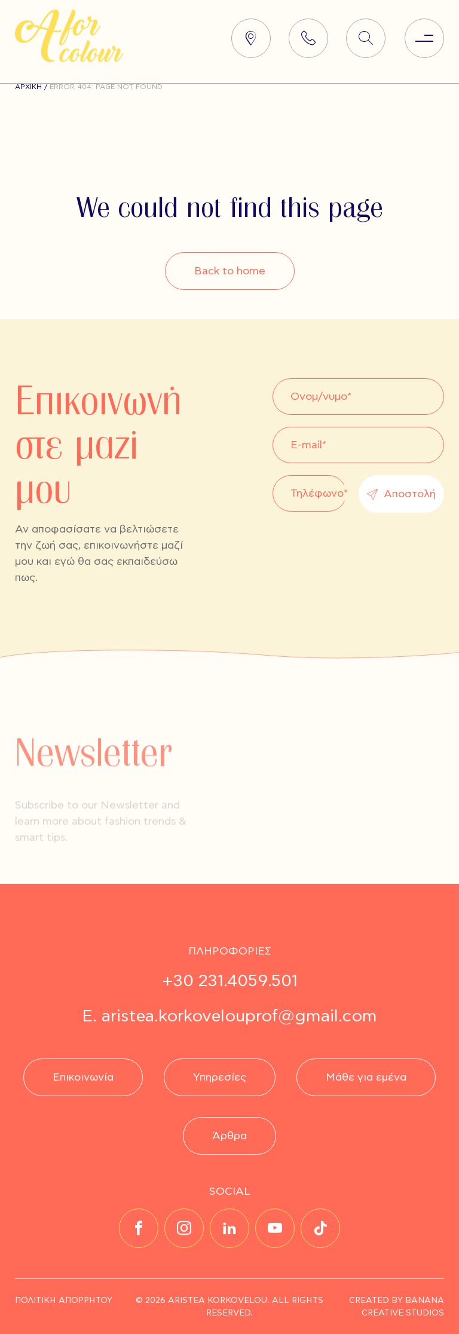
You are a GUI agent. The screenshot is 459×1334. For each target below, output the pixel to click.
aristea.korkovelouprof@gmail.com (239, 1016)
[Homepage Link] (69, 59)
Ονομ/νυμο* (320, 396)
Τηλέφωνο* (319, 493)
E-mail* (308, 444)
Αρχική (28, 86)
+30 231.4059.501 (230, 981)
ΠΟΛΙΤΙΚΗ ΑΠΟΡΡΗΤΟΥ (63, 1300)
